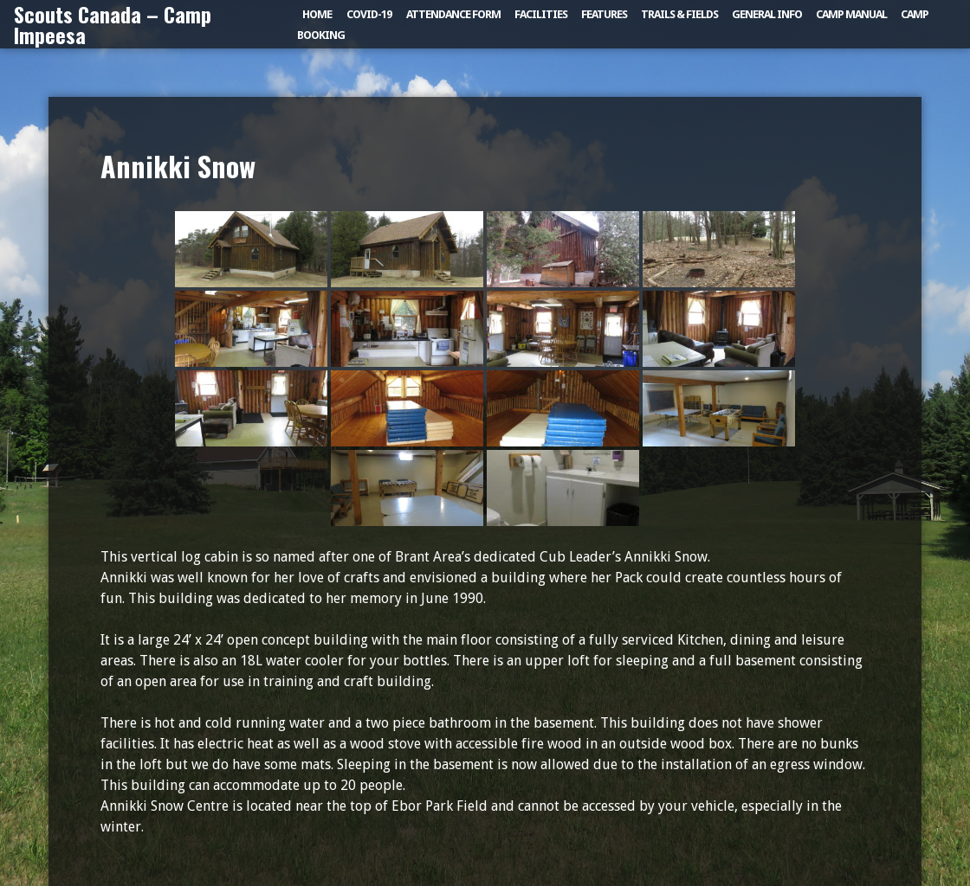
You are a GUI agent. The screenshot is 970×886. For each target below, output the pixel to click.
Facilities (540, 14)
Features (604, 14)
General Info (767, 14)
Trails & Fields (679, 14)
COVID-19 (368, 14)
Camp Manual (851, 14)
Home (317, 14)
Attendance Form (453, 14)
